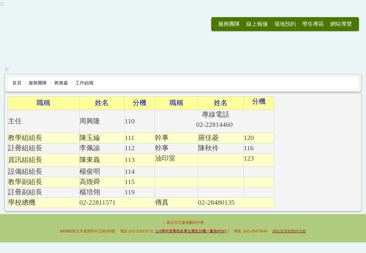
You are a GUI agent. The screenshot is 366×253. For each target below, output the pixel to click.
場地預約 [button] (257, 24)
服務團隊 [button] (201, 24)
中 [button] (342, 101)
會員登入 (341, 24)
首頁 (16, 82)
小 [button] (331, 101)
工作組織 (84, 82)
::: (2, 3)
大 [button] (353, 101)
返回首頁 (173, 24)
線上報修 (229, 24)
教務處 (61, 82)
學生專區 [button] (285, 24)
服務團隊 (38, 82)
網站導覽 (313, 24)
